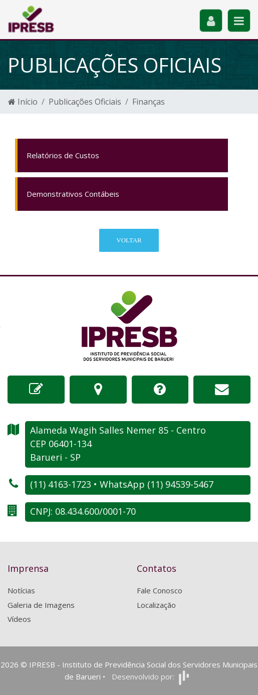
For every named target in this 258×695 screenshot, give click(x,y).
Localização (156, 605)
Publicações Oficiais (85, 101)
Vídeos (19, 619)
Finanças (148, 101)
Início (23, 101)
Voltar (128, 240)
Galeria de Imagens (41, 605)
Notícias (21, 590)
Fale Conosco (159, 590)
